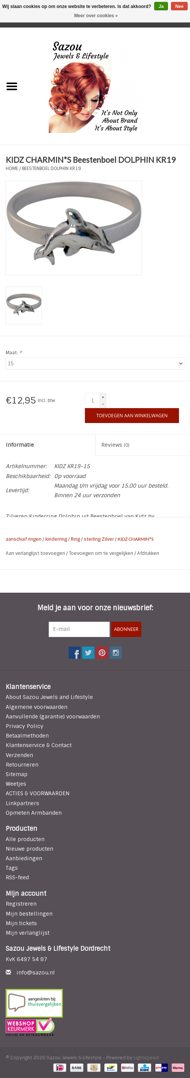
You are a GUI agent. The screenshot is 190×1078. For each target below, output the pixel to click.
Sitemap (16, 774)
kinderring (56, 539)
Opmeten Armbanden (34, 812)
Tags (12, 867)
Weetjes (16, 783)
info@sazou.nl (35, 972)
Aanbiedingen (24, 858)
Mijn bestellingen (29, 913)
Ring (75, 539)
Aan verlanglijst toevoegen (36, 553)
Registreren (21, 903)
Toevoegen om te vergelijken (101, 553)
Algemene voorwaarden (36, 707)
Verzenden (19, 755)
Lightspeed (146, 1058)
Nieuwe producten (29, 848)
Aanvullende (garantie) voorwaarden (53, 716)
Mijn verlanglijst (27, 932)
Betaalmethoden (27, 735)
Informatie (20, 444)
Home (12, 168)
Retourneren (22, 764)
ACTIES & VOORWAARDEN (37, 793)
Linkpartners (22, 803)
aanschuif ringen (24, 539)
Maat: (14, 353)
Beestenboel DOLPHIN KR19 (51, 168)
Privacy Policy (24, 726)
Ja (160, 6)
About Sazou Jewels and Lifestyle (49, 697)
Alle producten (25, 839)
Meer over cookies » (96, 15)
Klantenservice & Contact (39, 745)
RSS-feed (17, 877)
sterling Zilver (99, 539)
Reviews (115, 444)
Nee (179, 6)
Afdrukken (148, 553)
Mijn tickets (21, 923)
